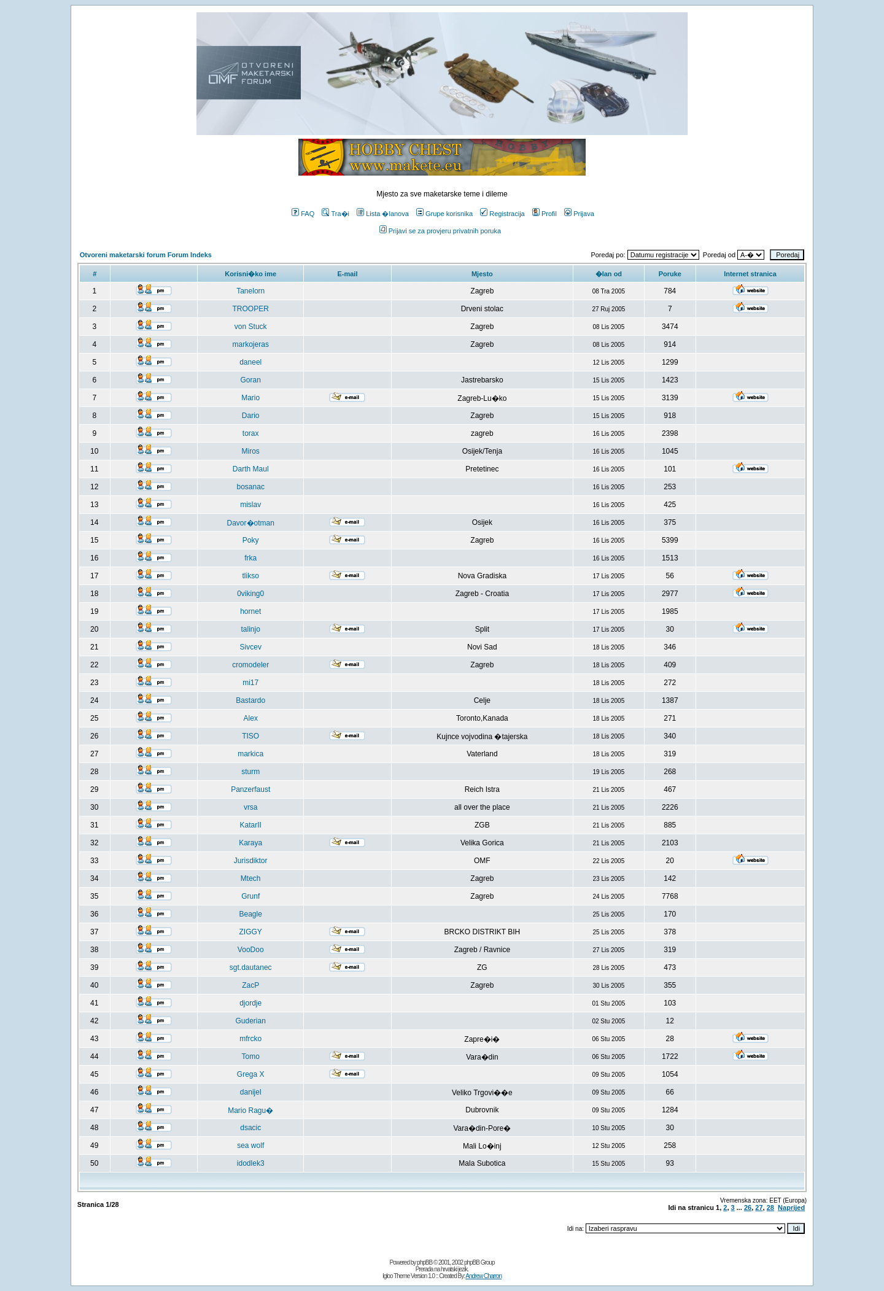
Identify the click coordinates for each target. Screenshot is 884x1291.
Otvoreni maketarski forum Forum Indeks (146, 254)
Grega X (251, 1074)
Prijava (579, 213)
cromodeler (250, 665)
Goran (251, 380)
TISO (250, 736)
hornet (250, 611)
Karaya (250, 843)
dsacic (250, 1127)
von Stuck (251, 326)
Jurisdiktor (251, 860)
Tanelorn (250, 291)
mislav (250, 504)
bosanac (251, 487)
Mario (250, 398)
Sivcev (251, 647)
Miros (251, 451)
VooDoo (251, 949)
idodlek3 (251, 1163)
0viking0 (250, 593)
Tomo (251, 1056)
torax (250, 433)
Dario (251, 415)
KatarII (251, 825)
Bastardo (250, 700)
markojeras (251, 344)
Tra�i (335, 213)
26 (747, 1207)
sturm (250, 771)
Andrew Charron (483, 1276)
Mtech (251, 878)
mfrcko (250, 1038)
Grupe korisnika (444, 213)
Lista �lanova (383, 213)
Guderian (251, 1021)
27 (758, 1207)
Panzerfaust (250, 789)
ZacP (250, 985)
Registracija (502, 213)
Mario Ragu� (250, 1110)
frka (250, 558)
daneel (250, 362)
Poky (250, 540)
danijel (251, 1092)
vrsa (251, 807)
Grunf (250, 896)
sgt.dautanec (251, 967)
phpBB (424, 1262)
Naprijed (791, 1207)
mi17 (250, 682)
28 (770, 1207)
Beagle (250, 914)
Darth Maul (251, 469)
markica (250, 754)
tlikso (250, 576)
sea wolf (250, 1145)
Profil (544, 213)
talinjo (250, 629)
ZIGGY (250, 932)
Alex (251, 718)
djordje (250, 1003)
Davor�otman (250, 523)
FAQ (303, 213)
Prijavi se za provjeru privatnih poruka (440, 231)
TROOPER (251, 308)
